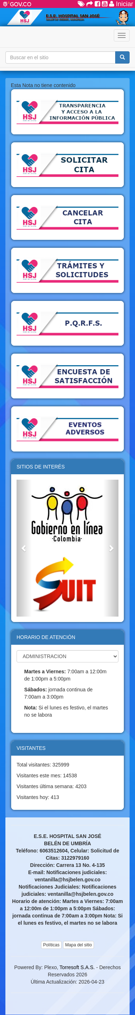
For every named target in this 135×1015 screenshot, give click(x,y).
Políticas (51, 944)
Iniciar (121, 4)
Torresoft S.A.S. (77, 967)
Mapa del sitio (78, 944)
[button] (24, 548)
